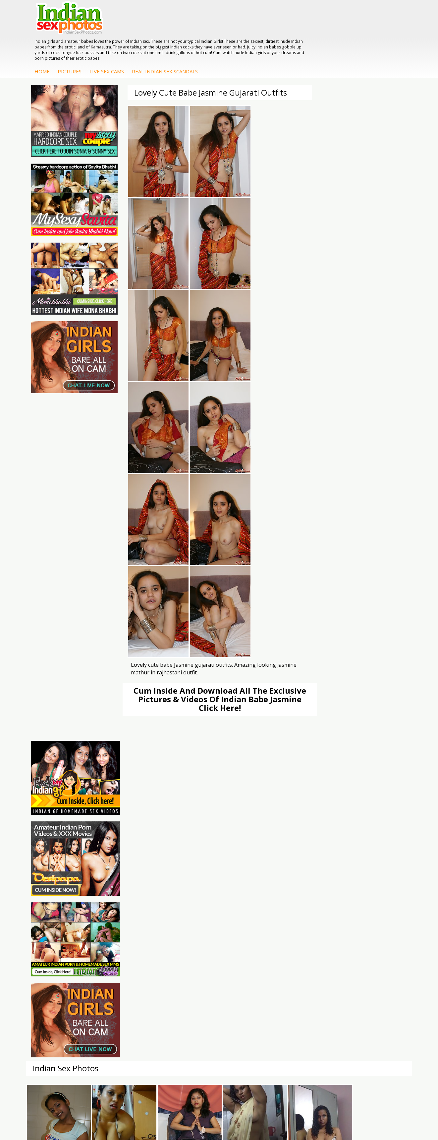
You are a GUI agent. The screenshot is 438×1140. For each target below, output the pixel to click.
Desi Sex (306, 924)
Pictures (166, 35)
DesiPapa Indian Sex (319, 904)
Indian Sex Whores (188, 911)
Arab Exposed (311, 911)
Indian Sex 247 (120, 931)
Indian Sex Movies (59, 944)
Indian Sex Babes (186, 931)
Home (138, 35)
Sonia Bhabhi (375, 911)
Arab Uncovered (250, 951)
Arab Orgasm (118, 904)
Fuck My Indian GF (252, 924)
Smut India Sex (56, 937)
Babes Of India (120, 911)
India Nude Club (121, 924)
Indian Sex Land (121, 937)
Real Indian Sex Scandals (262, 35)
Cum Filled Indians (123, 917)
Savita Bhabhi (375, 924)
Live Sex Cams (203, 35)
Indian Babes (246, 944)
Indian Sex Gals (184, 924)
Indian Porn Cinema (189, 904)
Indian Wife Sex (56, 931)
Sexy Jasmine (375, 917)
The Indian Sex (56, 904)
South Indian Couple (382, 931)
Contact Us (243, 1113)
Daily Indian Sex (57, 924)
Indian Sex (308, 917)
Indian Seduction (186, 917)
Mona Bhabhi (375, 904)
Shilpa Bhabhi (375, 937)
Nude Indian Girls (186, 937)
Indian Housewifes (316, 931)
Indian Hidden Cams (254, 917)
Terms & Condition (203, 1113)
